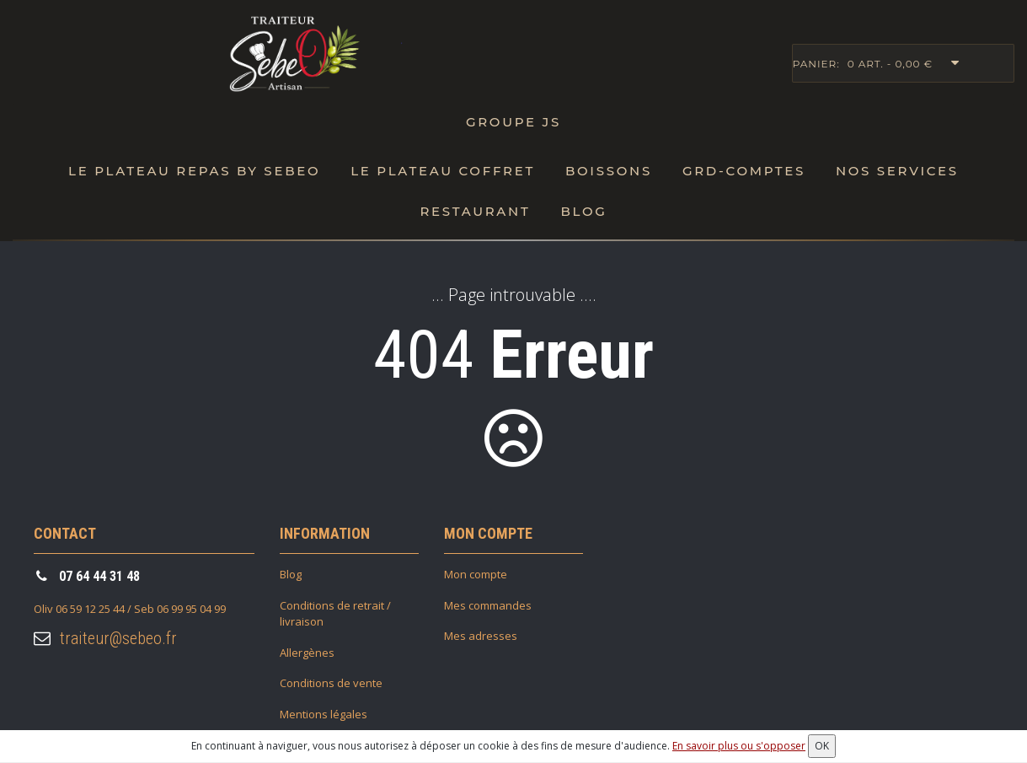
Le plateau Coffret (442, 171)
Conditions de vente (331, 682)
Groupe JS (513, 122)
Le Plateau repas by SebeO (194, 171)
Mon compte (475, 574)
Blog (583, 211)
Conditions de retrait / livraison (335, 614)
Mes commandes (488, 605)
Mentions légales (323, 714)
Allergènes (307, 652)
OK (822, 746)
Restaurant (475, 211)
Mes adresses (480, 635)
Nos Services (897, 171)
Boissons (608, 171)
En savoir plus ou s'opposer (738, 746)
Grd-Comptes (743, 171)
